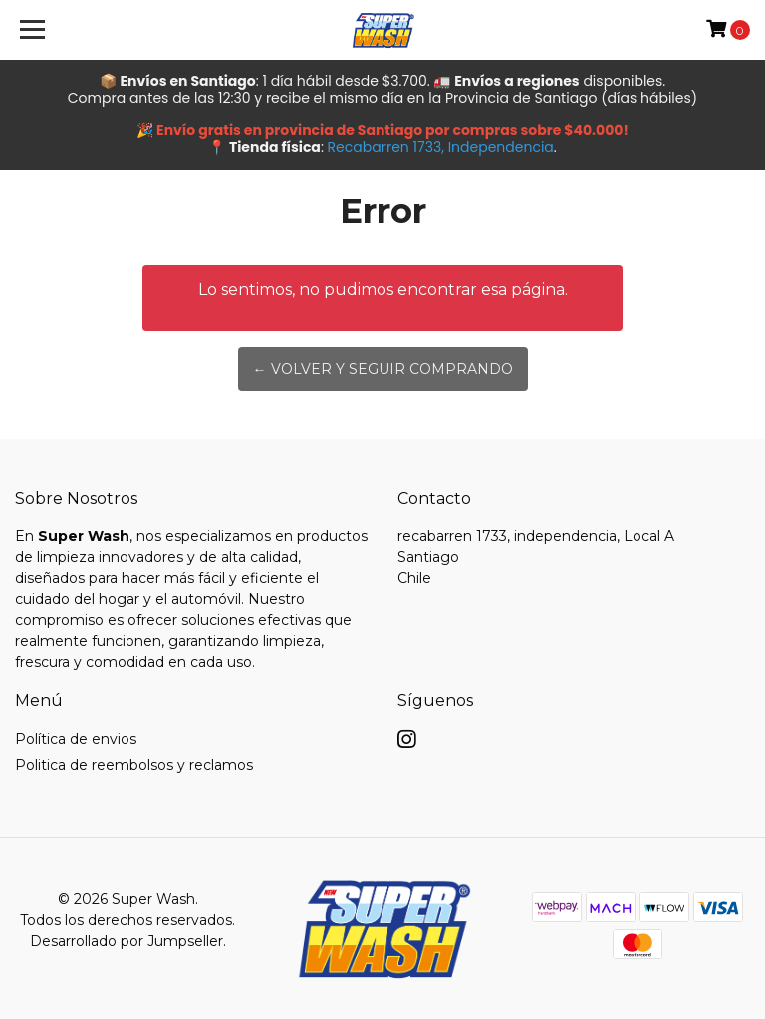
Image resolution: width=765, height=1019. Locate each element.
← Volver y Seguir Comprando (383, 369)
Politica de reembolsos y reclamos (134, 765)
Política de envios (75, 739)
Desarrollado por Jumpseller (126, 941)
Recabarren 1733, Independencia (441, 147)
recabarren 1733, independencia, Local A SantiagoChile (535, 557)
